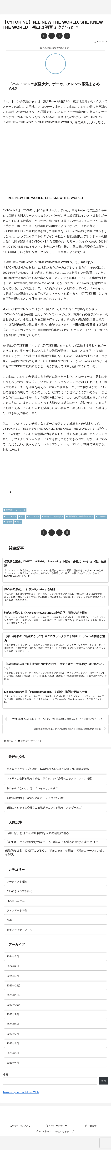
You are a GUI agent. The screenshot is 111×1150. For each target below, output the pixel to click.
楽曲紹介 (101, 516)
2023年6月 (13, 1056)
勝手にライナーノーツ (14, 510)
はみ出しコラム (17, 906)
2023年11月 (14, 1005)
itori (21, 516)
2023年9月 (13, 1025)
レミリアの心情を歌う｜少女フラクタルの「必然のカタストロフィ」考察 (54, 781)
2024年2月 (13, 974)
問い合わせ (90, 1139)
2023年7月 (13, 1046)
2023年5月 (13, 1066)
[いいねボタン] (5, 492)
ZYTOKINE (33, 516)
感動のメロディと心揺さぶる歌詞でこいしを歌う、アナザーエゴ (49, 812)
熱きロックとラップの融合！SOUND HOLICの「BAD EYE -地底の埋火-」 (55, 771)
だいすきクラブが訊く (21, 896)
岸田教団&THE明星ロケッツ (79, 516)
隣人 (18, 522)
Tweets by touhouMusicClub (21, 1106)
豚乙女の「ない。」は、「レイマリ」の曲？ (36, 791)
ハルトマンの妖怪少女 (52, 516)
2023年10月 (14, 1015)
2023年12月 (14, 995)
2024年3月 (13, 964)
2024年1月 (13, 985)
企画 (9, 927)
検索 (5, 1088)
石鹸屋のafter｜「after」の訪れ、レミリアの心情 (39, 801)
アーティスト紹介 (18, 886)
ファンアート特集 (18, 917)
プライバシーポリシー (55, 1139)
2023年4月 (13, 1076)
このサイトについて (20, 1139)
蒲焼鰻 (8, 522)
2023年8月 (13, 1035)
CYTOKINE (10, 516)
